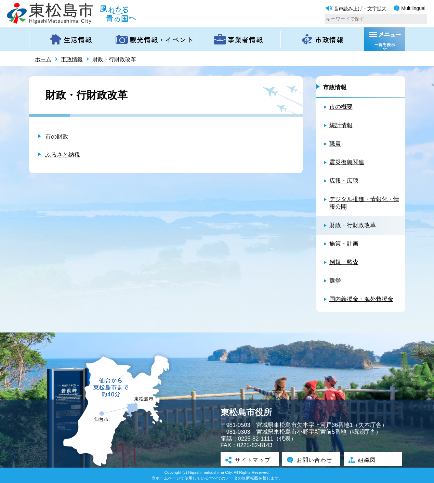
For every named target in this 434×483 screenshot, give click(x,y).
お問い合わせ (311, 459)
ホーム (43, 59)
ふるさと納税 (62, 155)
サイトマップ (249, 459)
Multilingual (409, 8)
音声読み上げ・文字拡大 (356, 8)
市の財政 (56, 136)
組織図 (363, 459)
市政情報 (72, 59)
